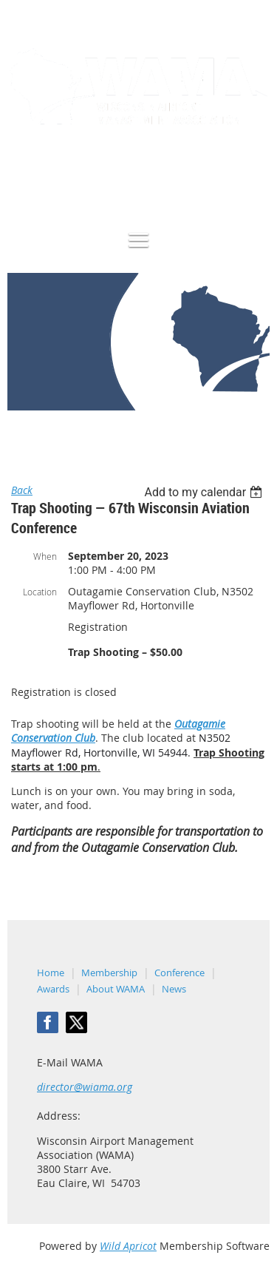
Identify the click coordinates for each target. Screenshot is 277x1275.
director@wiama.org (84, 1087)
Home (21, 434)
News (174, 988)
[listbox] (205, 492)
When (45, 556)
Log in (255, 177)
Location (40, 592)
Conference (179, 972)
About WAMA (115, 988)
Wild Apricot (128, 1246)
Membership (109, 972)
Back (22, 490)
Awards (53, 988)
